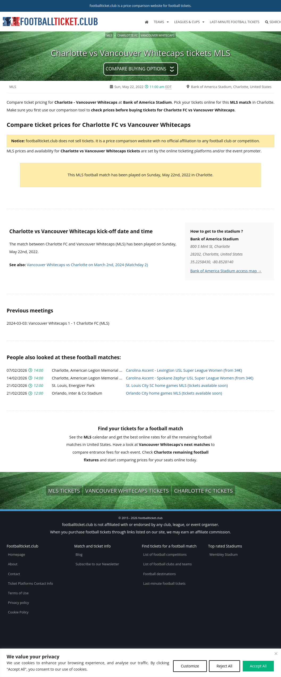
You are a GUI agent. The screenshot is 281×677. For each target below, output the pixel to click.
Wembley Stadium (223, 554)
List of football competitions (165, 554)
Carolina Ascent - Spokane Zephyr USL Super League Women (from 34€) (189, 378)
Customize (190, 665)
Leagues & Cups (187, 22)
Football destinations (159, 574)
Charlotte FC (127, 35)
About (12, 564)
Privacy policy (18, 602)
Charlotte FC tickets (203, 490)
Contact (14, 574)
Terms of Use (18, 593)
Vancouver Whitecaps (158, 35)
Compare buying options (136, 69)
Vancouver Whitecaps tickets (127, 490)
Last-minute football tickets (234, 22)
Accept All (258, 665)
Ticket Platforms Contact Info (30, 583)
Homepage (16, 554)
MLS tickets (64, 490)
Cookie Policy (18, 612)
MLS (109, 35)
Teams (159, 22)
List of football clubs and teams (167, 564)
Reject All (224, 665)
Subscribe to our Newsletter (97, 564)
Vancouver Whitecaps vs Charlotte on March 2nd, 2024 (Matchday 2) (87, 264)
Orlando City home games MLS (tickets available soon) (174, 393)
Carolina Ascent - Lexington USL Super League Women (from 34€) (184, 370)
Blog (79, 554)
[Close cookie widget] (276, 653)
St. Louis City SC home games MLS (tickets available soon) (177, 385)
